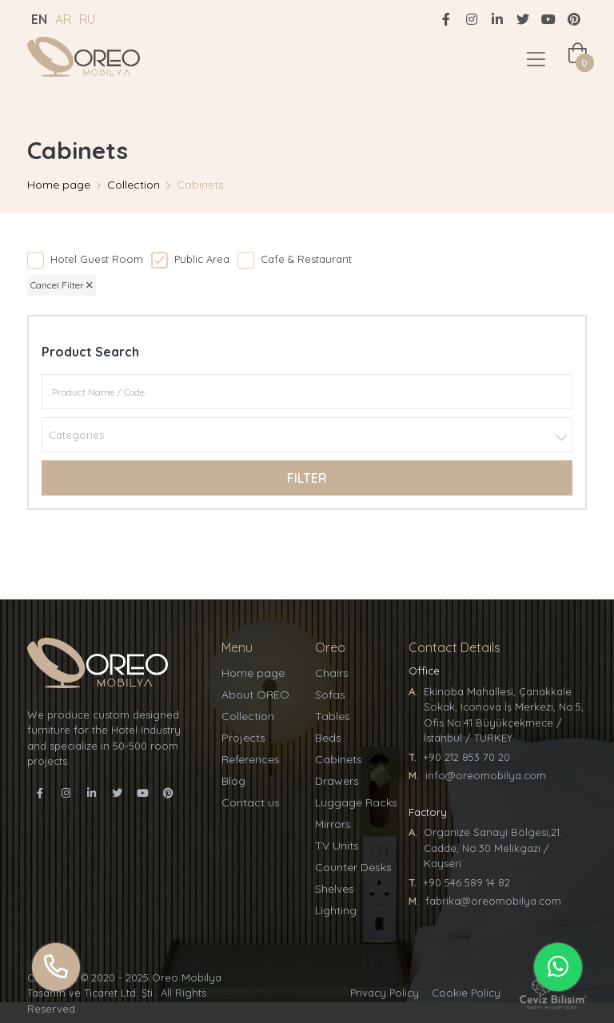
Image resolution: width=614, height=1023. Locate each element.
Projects (243, 737)
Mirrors (333, 824)
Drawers (337, 781)
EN (39, 19)
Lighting (336, 910)
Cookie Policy (466, 992)
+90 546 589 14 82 (466, 882)
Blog (233, 781)
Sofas (330, 694)
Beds (328, 737)
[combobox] (307, 434)
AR (63, 19)
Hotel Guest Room (96, 259)
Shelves (334, 889)
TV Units (337, 845)
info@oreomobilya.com (485, 775)
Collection (133, 184)
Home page (58, 184)
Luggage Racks (356, 802)
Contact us (250, 802)
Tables (332, 716)
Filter (307, 478)
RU (87, 19)
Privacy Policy (384, 992)
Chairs (332, 673)
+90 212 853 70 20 (466, 756)
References (250, 759)
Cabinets (338, 759)
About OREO (255, 694)
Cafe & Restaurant (306, 259)
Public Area (201, 259)
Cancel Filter (61, 285)
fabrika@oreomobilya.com (493, 900)
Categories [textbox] (76, 434)
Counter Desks (353, 867)
